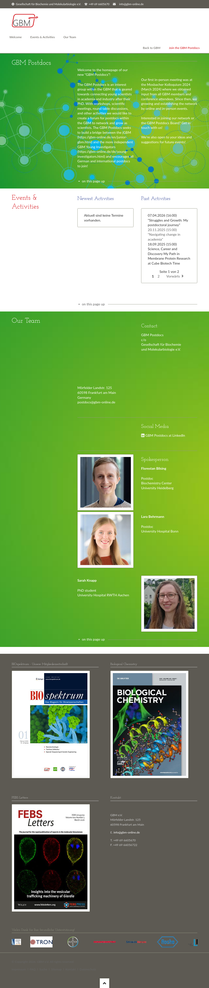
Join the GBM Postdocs (184, 48)
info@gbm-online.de (131, 4)
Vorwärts (173, 276)
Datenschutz (88, 969)
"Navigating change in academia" (164, 234)
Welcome (16, 37)
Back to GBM (151, 48)
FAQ (33, 969)
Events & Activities (42, 37)
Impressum (19, 969)
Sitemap (56, 969)
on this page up (93, 181)
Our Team (69, 37)
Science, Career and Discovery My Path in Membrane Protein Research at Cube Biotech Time (169, 253)
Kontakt (70, 969)
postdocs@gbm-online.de (96, 402)
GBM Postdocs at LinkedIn (165, 435)
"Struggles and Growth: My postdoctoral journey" (168, 220)
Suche (43, 969)
